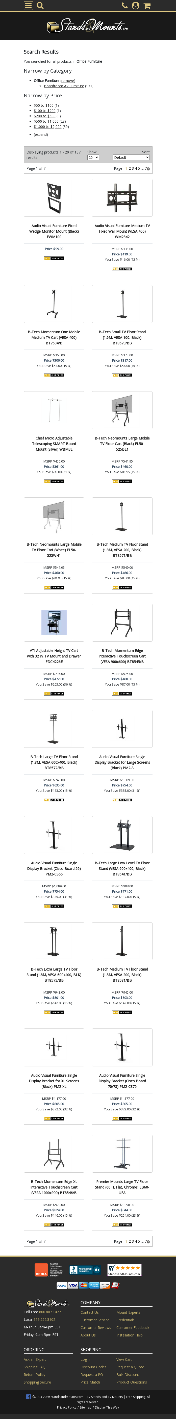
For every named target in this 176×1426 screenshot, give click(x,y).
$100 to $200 (45, 110)
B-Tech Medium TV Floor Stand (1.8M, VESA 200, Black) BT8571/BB (122, 550)
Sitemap (85, 1407)
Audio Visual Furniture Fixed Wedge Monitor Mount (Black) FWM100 (54, 231)
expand (41, 134)
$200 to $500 (45, 116)
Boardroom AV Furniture (64, 85)
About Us (88, 1335)
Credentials (125, 1320)
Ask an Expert (35, 1359)
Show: (92, 151)
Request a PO (92, 1374)
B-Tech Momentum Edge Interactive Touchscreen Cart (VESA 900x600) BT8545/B (122, 656)
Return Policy (34, 1374)
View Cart (124, 1359)
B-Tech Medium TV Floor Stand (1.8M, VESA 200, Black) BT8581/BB (122, 975)
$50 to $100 (44, 105)
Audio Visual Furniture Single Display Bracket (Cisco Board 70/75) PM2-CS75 (122, 1081)
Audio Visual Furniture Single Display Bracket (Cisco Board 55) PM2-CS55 (54, 868)
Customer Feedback (132, 1327)
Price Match (90, 1382)
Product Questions (131, 1382)
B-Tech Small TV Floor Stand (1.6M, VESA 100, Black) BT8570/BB (122, 337)
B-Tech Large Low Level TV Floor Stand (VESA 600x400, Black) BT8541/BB (122, 868)
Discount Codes (94, 1367)
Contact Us (90, 1312)
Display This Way (107, 1407)
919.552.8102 (44, 1319)
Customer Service (95, 1320)
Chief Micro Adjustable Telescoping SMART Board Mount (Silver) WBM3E (54, 444)
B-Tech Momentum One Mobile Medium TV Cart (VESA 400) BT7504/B (54, 337)
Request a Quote (130, 1367)
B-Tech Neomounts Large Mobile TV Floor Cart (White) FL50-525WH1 (54, 550)
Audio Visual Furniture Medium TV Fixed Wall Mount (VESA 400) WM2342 (122, 231)
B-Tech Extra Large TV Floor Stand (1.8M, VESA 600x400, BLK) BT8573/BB (54, 975)
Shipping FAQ (34, 1367)
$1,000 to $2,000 (48, 126)
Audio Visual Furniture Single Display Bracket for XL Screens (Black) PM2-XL (54, 1081)
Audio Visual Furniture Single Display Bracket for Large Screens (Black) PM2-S (122, 762)
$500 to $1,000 (46, 121)
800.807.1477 (50, 1311)
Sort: (146, 151)
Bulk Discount (127, 1374)
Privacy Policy (66, 1407)
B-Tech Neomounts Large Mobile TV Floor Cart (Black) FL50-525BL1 (122, 444)
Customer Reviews (96, 1327)
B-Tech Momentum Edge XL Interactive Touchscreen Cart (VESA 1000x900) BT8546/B (54, 1187)
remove (67, 80)
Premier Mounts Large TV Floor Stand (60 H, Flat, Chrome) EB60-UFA (122, 1187)
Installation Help (129, 1335)
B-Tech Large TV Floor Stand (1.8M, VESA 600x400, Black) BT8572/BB (54, 762)
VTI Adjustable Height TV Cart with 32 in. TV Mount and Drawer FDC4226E (54, 656)
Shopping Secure (37, 1382)
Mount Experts (128, 1312)
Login (85, 1359)
